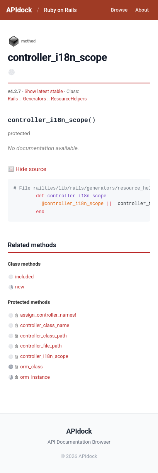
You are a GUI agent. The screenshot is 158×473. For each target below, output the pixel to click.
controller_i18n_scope (44, 356)
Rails (13, 99)
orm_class (31, 367)
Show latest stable (44, 91)
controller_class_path (43, 336)
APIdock (19, 10)
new (19, 287)
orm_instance (35, 377)
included (24, 277)
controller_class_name (44, 325)
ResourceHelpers (69, 99)
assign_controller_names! (48, 315)
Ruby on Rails (60, 10)
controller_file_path (41, 346)
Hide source (30, 169)
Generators (34, 99)
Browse (119, 10)
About (142, 10)
